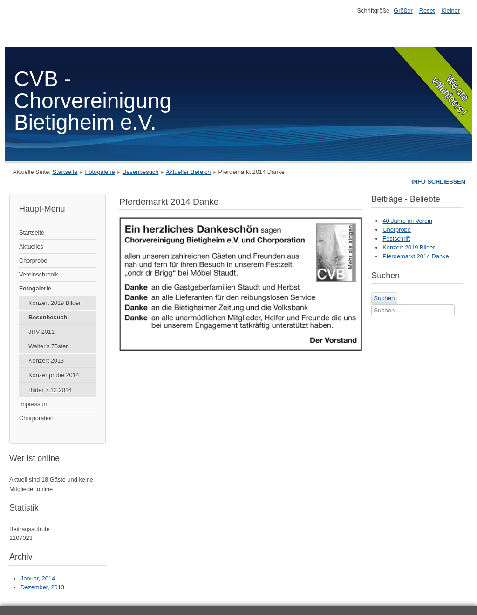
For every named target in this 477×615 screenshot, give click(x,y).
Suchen (384, 298)
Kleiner (450, 10)
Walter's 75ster (48, 346)
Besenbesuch (141, 171)
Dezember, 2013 (42, 587)
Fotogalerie (100, 171)
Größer (403, 10)
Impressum (33, 404)
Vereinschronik (38, 274)
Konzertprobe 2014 (53, 375)
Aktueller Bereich (188, 171)
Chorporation (36, 418)
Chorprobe (33, 260)
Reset (427, 10)
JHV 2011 (41, 331)
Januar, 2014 (37, 578)
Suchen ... (397, 292)
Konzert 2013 (46, 360)
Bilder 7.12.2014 (50, 390)
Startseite (64, 171)
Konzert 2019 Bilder (54, 302)
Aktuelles (31, 246)
